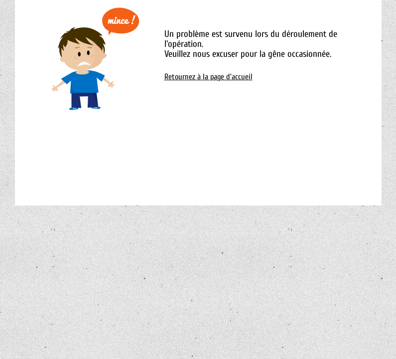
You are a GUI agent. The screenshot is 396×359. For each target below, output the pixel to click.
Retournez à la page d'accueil (208, 76)
